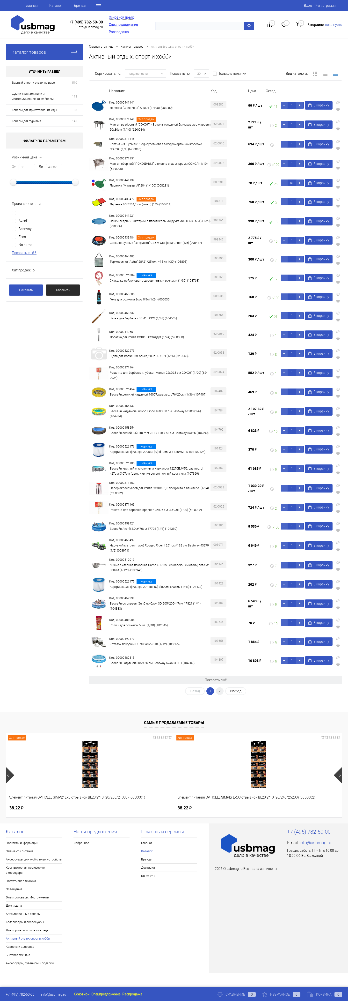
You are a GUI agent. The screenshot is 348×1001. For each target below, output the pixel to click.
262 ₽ (252, 584)
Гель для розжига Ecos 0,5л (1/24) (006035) (140, 299)
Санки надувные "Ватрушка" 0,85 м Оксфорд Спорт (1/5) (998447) (156, 243)
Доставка (148, 867)
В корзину (318, 105)
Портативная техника (21, 881)
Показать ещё (216, 680)
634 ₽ (256, 144)
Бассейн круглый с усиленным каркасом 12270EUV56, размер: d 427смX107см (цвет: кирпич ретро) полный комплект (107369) (156, 471)
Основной (81, 994)
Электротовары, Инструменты (28, 897)
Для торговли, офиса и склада (27, 930)
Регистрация (325, 5)
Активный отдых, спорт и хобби (28, 938)
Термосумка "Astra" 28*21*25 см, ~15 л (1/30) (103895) (148, 261)
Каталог (55, 5)
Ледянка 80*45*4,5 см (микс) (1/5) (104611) (140, 204)
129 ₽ (252, 353)
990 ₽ (256, 221)
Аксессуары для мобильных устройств (34, 859)
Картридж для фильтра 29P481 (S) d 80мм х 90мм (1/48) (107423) (156, 587)
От (14, 167)
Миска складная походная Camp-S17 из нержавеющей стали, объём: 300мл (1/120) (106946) (159, 567)
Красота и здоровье (20, 947)
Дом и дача (14, 905)
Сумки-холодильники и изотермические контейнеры (33, 96)
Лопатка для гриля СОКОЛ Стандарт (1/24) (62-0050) (147, 337)
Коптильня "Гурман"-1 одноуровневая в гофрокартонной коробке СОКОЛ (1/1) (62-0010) (156, 146)
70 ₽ (255, 183)
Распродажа (119, 32)
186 (74, 110)
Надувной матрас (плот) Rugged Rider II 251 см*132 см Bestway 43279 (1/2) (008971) (159, 548)
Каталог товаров (44, 52)
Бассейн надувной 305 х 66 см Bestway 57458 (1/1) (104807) (152, 663)
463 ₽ (252, 392)
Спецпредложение (123, 25)
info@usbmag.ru (90, 27)
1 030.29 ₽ (256, 488)
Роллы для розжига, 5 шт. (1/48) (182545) (139, 625)
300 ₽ (256, 259)
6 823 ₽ (253, 430)
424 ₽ (252, 334)
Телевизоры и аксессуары (25, 922)
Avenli (23, 221)
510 (74, 82)
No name (25, 245)
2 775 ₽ (254, 240)
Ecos (22, 237)
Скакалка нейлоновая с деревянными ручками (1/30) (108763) (154, 280)
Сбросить (63, 290)
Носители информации (22, 843)
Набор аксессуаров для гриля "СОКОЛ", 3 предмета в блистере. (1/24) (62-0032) (159, 490)
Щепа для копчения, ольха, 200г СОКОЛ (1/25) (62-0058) (149, 356)
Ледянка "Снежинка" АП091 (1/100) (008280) (141, 108)
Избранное (81, 843)
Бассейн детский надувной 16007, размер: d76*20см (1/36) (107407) (158, 394)
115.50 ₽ (274, 808)
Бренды (80, 5)
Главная (31, 5)
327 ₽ (252, 565)
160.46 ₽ (190, 808)
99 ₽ (255, 105)
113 (74, 96)
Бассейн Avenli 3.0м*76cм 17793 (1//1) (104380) (143, 528)
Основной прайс (121, 17)
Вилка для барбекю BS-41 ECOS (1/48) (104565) (143, 318)
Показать (26, 290)
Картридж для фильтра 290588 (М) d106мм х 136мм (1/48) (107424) (157, 452)
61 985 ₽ (254, 468)
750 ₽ (256, 202)
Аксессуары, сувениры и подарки (30, 963)
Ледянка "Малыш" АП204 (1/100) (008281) (139, 185)
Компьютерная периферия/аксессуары (25, 870)
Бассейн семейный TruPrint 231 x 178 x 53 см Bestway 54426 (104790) (159, 433)
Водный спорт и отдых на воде (33, 82)
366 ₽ (256, 163)
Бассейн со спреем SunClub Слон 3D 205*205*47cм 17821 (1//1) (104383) (155, 606)
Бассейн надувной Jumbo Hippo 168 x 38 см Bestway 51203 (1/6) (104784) (155, 413)
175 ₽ (252, 278)
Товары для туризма (26, 121)
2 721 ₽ (254, 124)
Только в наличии (232, 73)
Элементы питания (19, 851)
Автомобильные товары (23, 914)
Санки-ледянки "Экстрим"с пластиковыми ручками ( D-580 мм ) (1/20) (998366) (160, 223)
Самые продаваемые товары (174, 722)
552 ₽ (256, 372)
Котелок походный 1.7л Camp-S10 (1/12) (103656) (145, 644)
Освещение (14, 889)
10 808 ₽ (254, 660)
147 (74, 121)
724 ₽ (256, 507)
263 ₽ (252, 316)
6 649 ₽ (253, 545)
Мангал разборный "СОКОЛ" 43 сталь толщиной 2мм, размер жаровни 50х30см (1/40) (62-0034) (160, 127)
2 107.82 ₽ (256, 411)
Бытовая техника (18, 955)
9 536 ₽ (253, 526)
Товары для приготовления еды (34, 110)
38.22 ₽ (16, 807)
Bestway (25, 229)
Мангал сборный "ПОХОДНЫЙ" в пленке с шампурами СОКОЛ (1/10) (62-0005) (159, 166)
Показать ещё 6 (24, 253)
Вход (308, 5)
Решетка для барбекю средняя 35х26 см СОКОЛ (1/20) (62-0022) (156, 510)
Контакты (148, 876)
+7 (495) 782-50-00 (86, 22)
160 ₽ (252, 297)
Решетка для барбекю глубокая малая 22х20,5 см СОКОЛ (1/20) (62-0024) (158, 375)
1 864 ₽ (253, 641)
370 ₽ (252, 449)
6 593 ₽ (254, 603)
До (41, 167)
